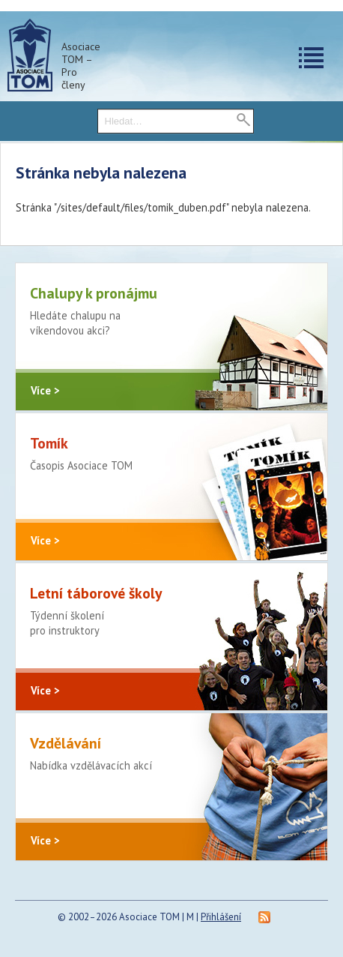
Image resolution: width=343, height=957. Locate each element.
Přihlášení (221, 916)
